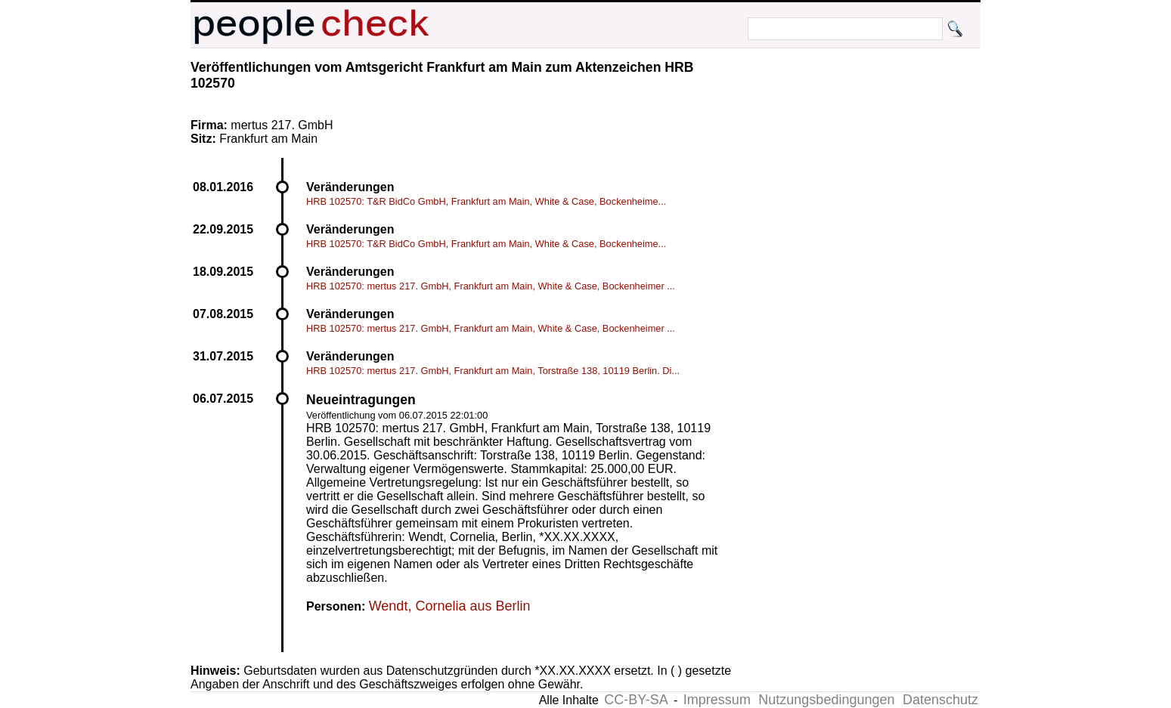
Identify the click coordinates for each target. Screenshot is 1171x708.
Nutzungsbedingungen (826, 699)
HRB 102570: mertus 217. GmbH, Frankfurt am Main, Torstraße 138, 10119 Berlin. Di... (493, 370)
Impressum (717, 699)
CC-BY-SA (636, 699)
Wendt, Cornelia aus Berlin (450, 606)
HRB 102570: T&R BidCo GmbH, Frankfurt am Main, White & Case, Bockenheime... (486, 201)
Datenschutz (940, 699)
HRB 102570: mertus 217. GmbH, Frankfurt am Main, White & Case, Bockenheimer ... (490, 286)
